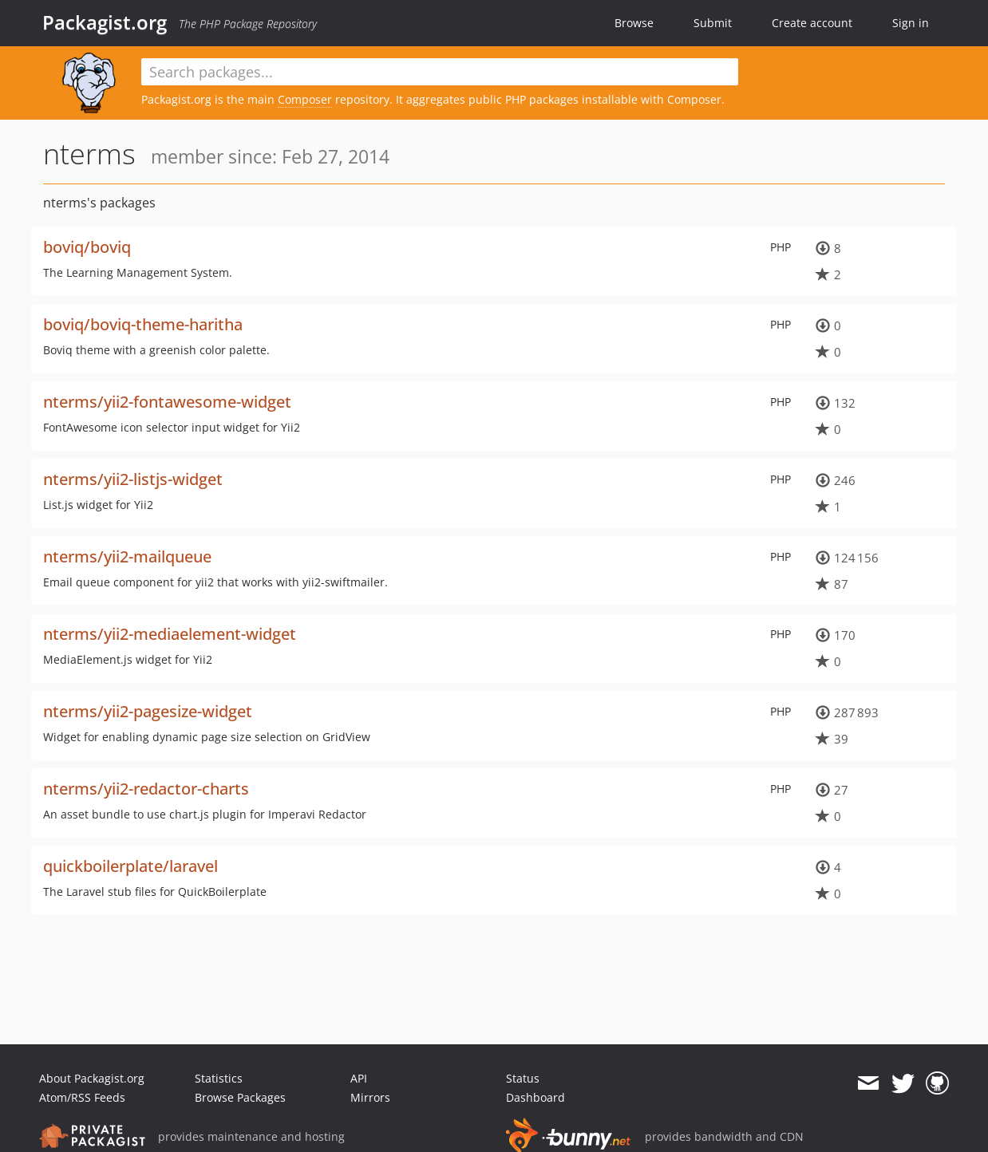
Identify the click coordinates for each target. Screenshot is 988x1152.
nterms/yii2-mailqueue (127, 556)
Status (522, 1078)
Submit (713, 22)
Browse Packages (240, 1097)
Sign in (910, 22)
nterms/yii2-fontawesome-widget (167, 401)
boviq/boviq (87, 247)
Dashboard (535, 1097)
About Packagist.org (91, 1078)
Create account (812, 22)
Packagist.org (104, 22)
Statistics (219, 1078)
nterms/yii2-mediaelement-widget (169, 634)
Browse (634, 22)
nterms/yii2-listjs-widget (133, 479)
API (358, 1078)
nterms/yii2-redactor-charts (146, 788)
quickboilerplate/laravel (130, 866)
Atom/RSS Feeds (82, 1097)
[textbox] (439, 71)
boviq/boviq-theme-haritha (143, 324)
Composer (305, 99)
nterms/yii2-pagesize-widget (147, 711)
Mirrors (370, 1097)
